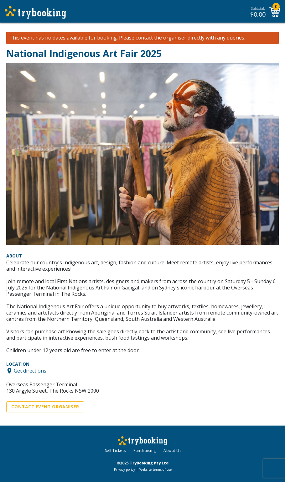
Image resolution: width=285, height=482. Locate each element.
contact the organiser (161, 38)
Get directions (30, 370)
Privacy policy (124, 469)
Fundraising (144, 450)
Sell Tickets (115, 450)
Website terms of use (155, 469)
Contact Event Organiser (45, 407)
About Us (172, 450)
